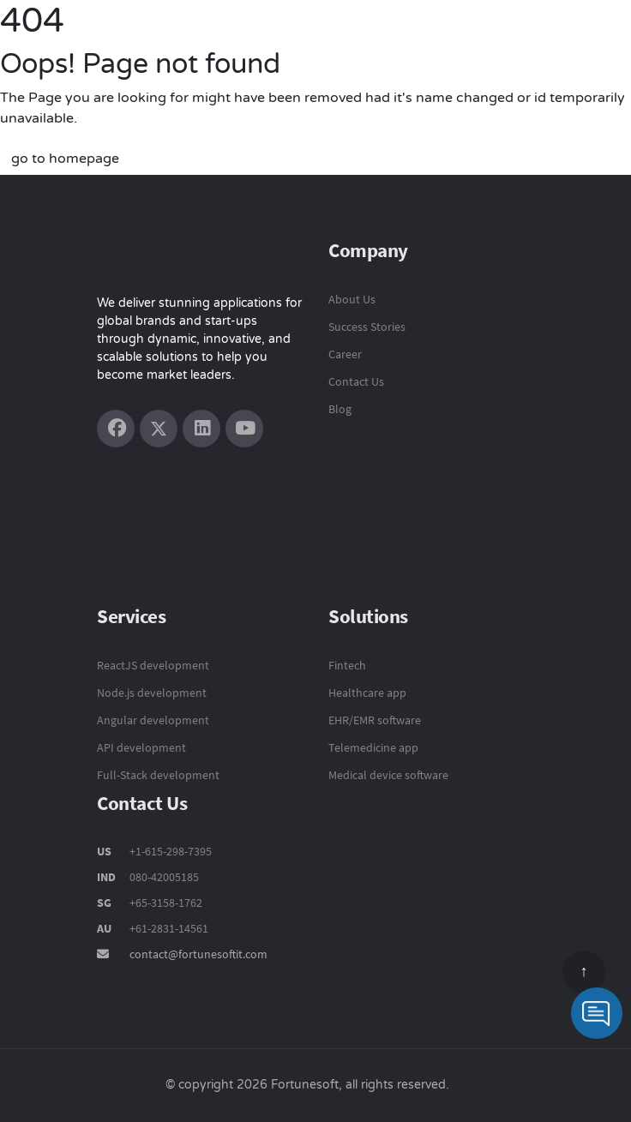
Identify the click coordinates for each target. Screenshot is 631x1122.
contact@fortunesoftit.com (198, 954)
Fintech (347, 665)
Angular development (153, 720)
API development (141, 747)
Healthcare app (367, 692)
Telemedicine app (373, 747)
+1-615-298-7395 (169, 851)
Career (345, 354)
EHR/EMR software (374, 720)
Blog (340, 409)
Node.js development (152, 692)
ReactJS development (153, 665)
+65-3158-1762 (165, 902)
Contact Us (356, 381)
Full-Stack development (158, 775)
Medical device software (388, 775)
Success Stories (367, 326)
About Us (352, 299)
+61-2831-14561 (168, 928)
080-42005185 (163, 877)
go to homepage (65, 158)
